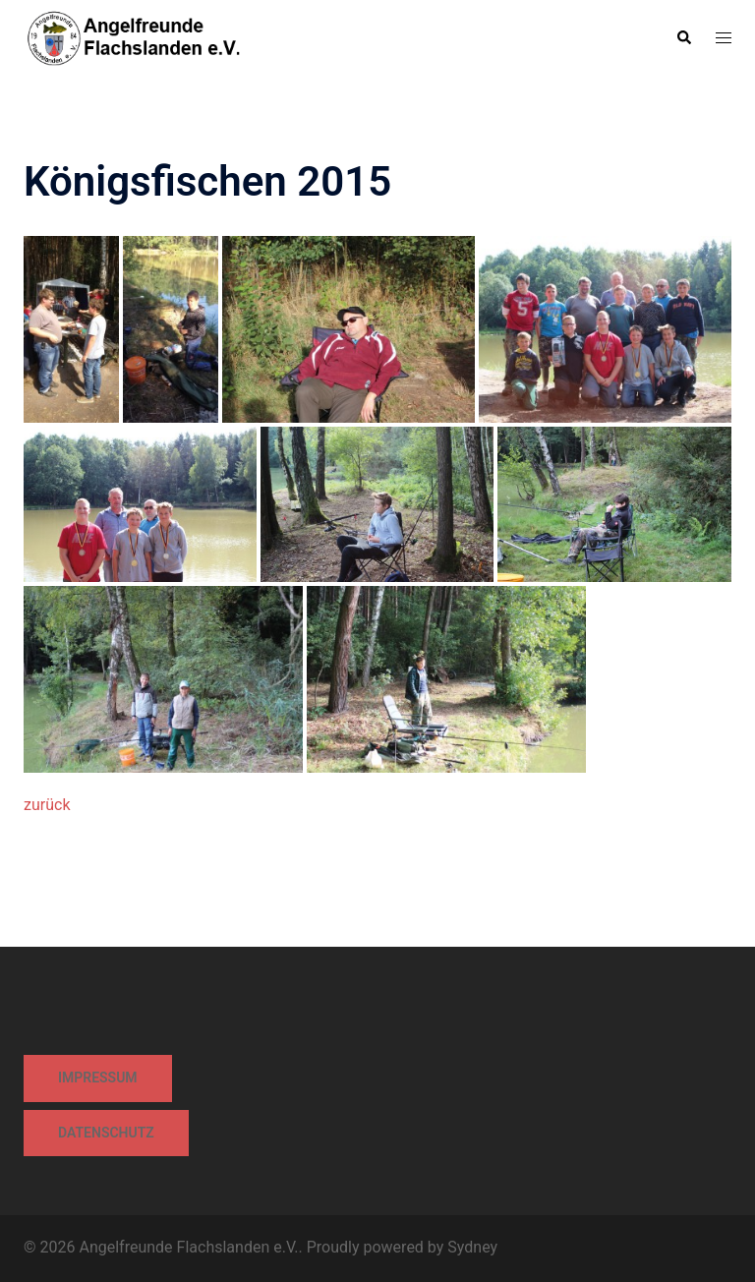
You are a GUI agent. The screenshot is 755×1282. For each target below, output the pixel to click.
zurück (47, 804)
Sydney (472, 1247)
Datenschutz (106, 1132)
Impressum (98, 1077)
